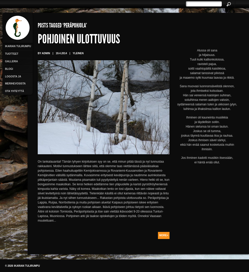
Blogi (9, 69)
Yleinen (78, 53)
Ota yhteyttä (14, 91)
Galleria (11, 61)
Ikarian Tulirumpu (18, 46)
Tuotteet (11, 53)
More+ (163, 235)
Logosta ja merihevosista (15, 80)
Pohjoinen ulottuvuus (79, 40)
